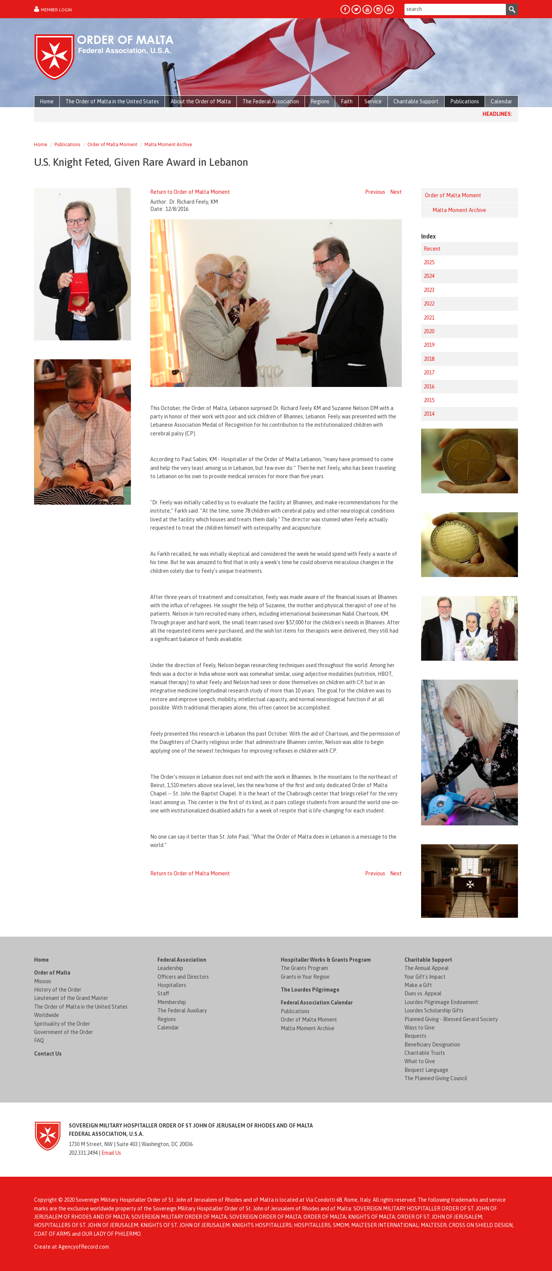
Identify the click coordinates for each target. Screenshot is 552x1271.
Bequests (415, 1036)
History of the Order (57, 990)
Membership (171, 1002)
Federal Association (181, 960)
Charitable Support (428, 960)
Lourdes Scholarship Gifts (433, 1010)
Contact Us (48, 1054)
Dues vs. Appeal (423, 993)
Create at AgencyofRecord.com (71, 1247)
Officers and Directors (183, 977)
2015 (429, 400)
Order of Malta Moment (112, 144)
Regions (166, 1019)
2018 (429, 359)
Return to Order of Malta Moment (190, 192)
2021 (429, 318)
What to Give (419, 1061)
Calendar (168, 1028)
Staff (163, 993)
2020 (429, 331)
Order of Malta (52, 973)
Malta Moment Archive (168, 144)
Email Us (111, 1153)
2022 (429, 304)
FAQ (39, 1040)
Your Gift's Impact (425, 977)
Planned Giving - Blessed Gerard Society (451, 1019)
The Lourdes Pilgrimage (310, 990)
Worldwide (46, 1015)
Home (40, 144)
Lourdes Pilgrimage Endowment (441, 1002)
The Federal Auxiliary (182, 1010)
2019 (429, 345)
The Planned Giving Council (435, 1078)
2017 (429, 373)
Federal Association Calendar (317, 1003)
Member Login (56, 9)
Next (396, 192)
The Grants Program (304, 968)
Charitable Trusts (424, 1053)
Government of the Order (63, 1032)
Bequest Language (426, 1070)
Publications (67, 144)
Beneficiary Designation (432, 1045)
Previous (375, 192)
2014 (429, 414)
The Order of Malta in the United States (81, 1007)
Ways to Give (419, 1028)
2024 (429, 276)
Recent (432, 249)
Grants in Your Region (305, 977)
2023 (429, 290)
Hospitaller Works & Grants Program (326, 960)
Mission (42, 981)
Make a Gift (418, 985)
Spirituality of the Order (62, 1024)
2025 (429, 262)
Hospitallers (171, 985)
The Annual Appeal (426, 968)
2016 (429, 387)
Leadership (170, 968)
